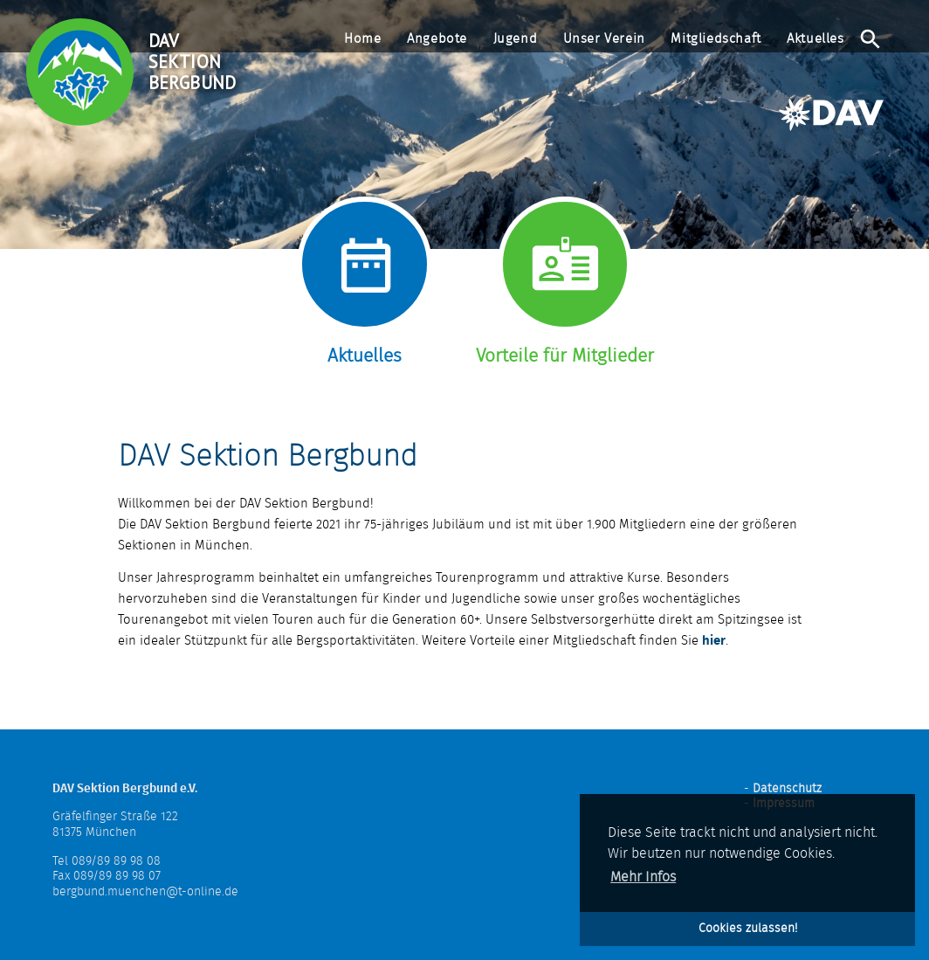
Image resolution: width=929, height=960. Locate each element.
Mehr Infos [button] (643, 877)
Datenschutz (787, 789)
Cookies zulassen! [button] (747, 928)
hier (714, 640)
